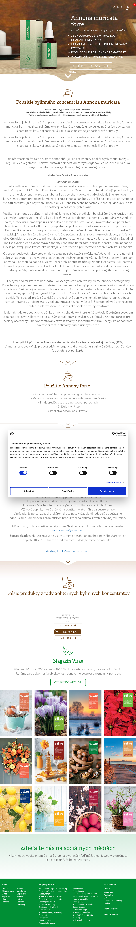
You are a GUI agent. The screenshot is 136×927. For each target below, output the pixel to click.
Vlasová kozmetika (80, 899)
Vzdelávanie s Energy (82, 920)
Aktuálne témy (8, 891)
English (107, 908)
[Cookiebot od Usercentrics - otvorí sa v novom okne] (114, 434)
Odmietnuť (29, 491)
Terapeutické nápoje (47, 923)
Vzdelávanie (22, 891)
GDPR (106, 898)
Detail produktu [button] (68, 638)
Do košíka (70, 632)
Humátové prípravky (47, 904)
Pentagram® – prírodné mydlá (85, 896)
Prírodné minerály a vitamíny (50, 912)
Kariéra (20, 896)
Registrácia (108, 895)
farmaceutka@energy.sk (68, 530)
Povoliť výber (68, 491)
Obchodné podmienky (113, 900)
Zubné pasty (78, 902)
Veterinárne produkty (81, 912)
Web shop (21, 904)
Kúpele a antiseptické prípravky (86, 894)
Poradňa (5, 902)
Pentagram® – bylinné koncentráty (53, 888)
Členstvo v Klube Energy (83, 915)
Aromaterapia (78, 891)
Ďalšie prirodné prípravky (49, 907)
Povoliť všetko (107, 491)
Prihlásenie (108, 892)
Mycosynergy (44, 894)
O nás (4, 894)
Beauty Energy (79, 907)
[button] (117, 7)
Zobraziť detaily (113, 482)
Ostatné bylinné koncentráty (50, 899)
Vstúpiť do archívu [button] (68, 682)
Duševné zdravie (45, 910)
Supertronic (22, 894)
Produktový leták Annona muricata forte (68, 551)
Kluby (4, 899)
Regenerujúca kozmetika (83, 904)
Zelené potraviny (45, 920)
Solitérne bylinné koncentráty (51, 896)
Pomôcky (76, 918)
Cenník (107, 888)
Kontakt (107, 903)
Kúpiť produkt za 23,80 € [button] (91, 66)
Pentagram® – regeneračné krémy (53, 891)
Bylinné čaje (78, 888)
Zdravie (20, 888)
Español (114, 908)
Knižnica (20, 899)
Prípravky (6, 896)
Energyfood (43, 918)
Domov (5, 888)
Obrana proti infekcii (47, 902)
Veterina (20, 902)
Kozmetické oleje (80, 910)
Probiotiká (43, 915)
